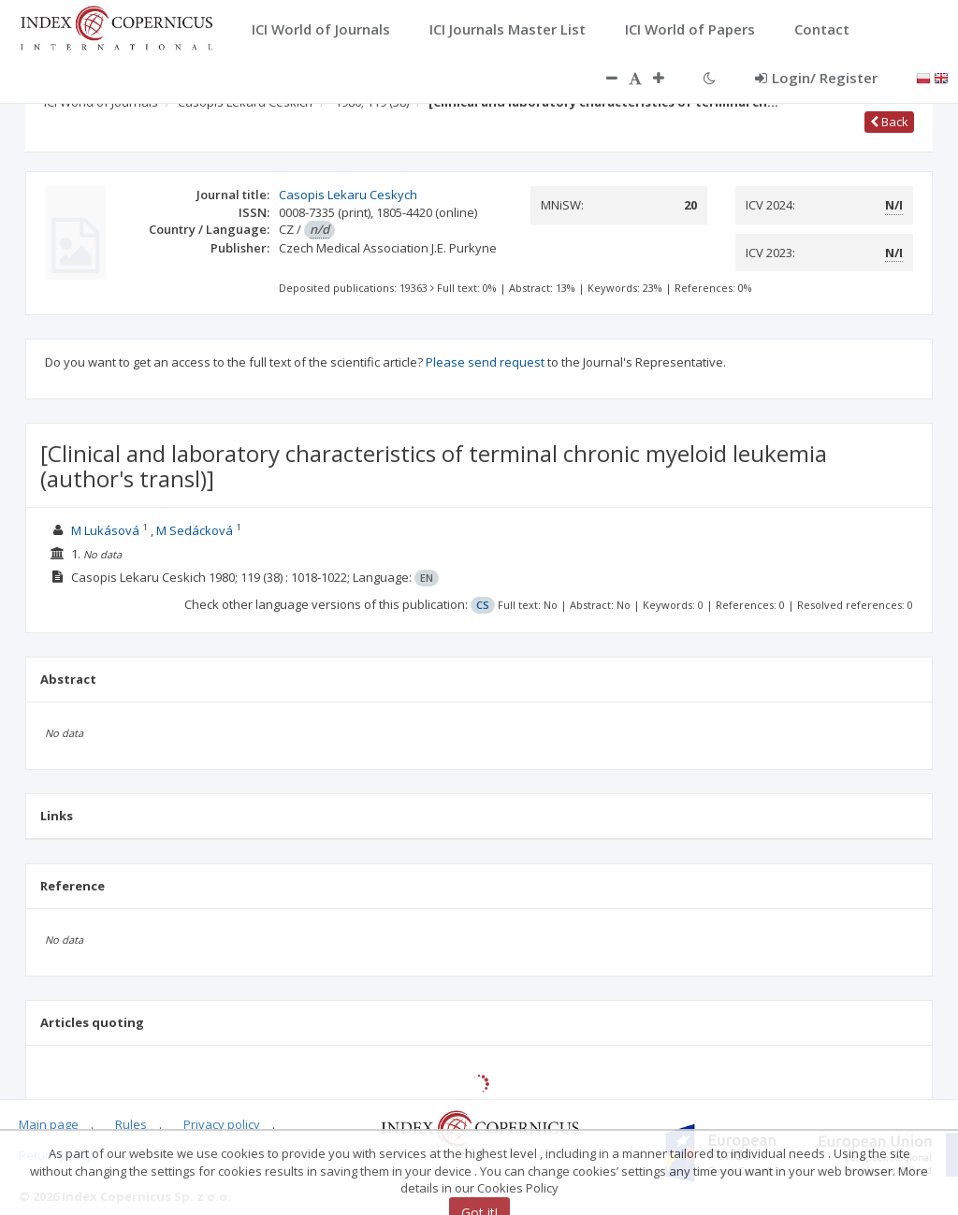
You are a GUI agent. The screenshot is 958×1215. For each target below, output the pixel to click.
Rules (131, 1124)
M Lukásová (105, 530)
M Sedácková (194, 530)
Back (889, 121)
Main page (49, 1124)
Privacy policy (221, 1124)
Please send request (485, 362)
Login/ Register (816, 77)
